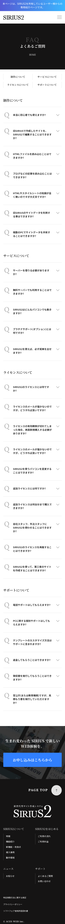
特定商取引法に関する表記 (14, 897)
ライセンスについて (18, 84)
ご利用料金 (43, 841)
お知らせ (10, 876)
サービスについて (47, 76)
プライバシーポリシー (12, 904)
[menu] (59, 17)
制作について (18, 76)
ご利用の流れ (44, 836)
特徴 (8, 836)
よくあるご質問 (45, 876)
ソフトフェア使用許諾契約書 (15, 911)
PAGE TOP (38, 790)
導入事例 (10, 852)
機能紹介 (10, 841)
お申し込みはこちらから (32, 759)
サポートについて (47, 84)
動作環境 (10, 857)
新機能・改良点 (13, 846)
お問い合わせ (44, 881)
